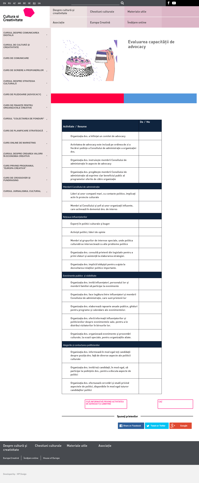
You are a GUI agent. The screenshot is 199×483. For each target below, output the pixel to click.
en (4, 3)
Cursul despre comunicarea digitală (21, 33)
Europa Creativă (100, 22)
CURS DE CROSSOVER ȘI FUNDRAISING (16, 179)
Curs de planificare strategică (23, 130)
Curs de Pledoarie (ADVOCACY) (22, 94)
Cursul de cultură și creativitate (16, 46)
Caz (157, 401)
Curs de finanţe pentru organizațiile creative (18, 106)
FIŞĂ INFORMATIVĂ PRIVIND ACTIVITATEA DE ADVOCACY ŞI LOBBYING (81, 402)
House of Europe (51, 458)
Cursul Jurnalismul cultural (22, 191)
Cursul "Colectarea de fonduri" (23, 118)
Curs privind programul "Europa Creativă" (18, 166)
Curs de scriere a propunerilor (23, 70)
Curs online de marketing (19, 143)
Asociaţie (58, 22)
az (14, 3)
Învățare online (137, 22)
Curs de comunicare (16, 58)
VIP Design (21, 474)
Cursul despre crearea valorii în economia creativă (23, 154)
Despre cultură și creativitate (63, 11)
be (24, 3)
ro (34, 3)
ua (39, 3)
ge (29, 3)
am (19, 3)
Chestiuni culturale (102, 11)
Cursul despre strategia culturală (19, 82)
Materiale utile (137, 11)
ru (9, 3)
